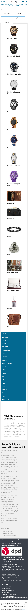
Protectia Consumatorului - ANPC (9, 596)
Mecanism (7, 22)
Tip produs (7, 13)
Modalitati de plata (6, 592)
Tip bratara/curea (20, 18)
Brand (19, 13)
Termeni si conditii (6, 587)
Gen (7, 18)
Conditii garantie (5, 589)
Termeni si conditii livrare (7, 590)
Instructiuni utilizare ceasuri (8, 594)
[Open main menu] (3, 1)
